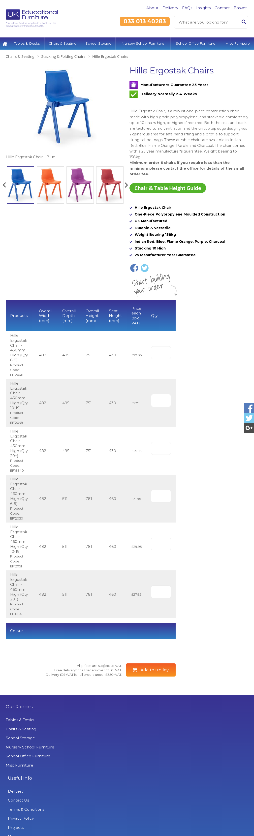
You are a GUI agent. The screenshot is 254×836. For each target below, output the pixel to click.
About (152, 7)
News (93, 778)
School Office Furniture (195, 41)
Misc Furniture (237, 41)
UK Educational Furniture (199, 720)
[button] (4, 182)
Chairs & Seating (62, 41)
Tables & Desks (27, 41)
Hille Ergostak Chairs (110, 54)
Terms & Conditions (106, 751)
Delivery (170, 7)
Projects (96, 769)
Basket (240, 7)
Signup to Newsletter (127, 823)
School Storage (98, 41)
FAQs (187, 7)
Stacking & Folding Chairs (63, 54)
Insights (203, 7)
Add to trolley (154, 683)
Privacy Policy (101, 760)
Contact (222, 7)
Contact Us (98, 742)
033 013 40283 (145, 21)
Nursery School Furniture (143, 41)
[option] (65, 110)
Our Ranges (19, 720)
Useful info (100, 720)
